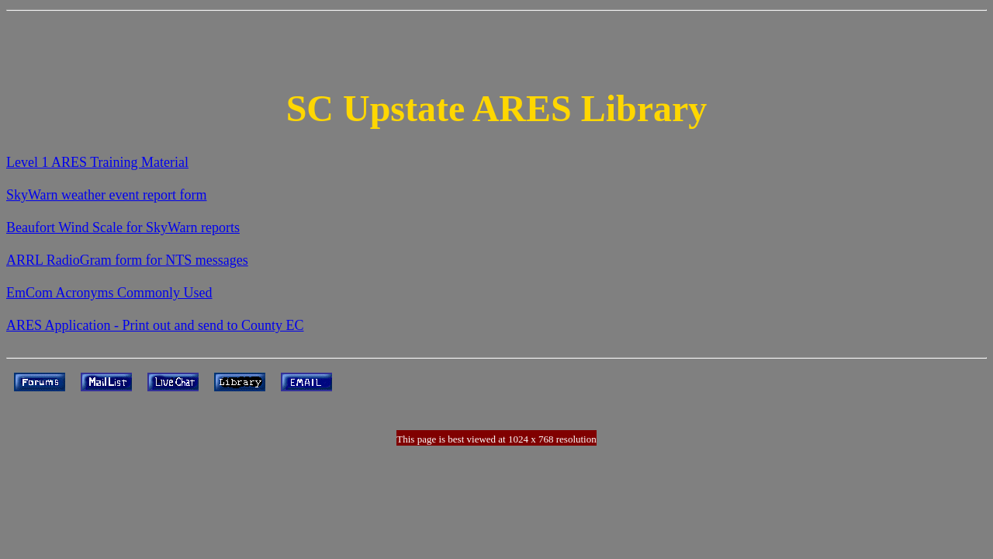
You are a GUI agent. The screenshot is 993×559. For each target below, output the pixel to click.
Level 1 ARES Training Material (97, 162)
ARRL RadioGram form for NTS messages (127, 260)
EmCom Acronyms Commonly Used (109, 292)
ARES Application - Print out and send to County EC (155, 325)
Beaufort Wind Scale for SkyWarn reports (123, 227)
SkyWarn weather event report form (106, 195)
